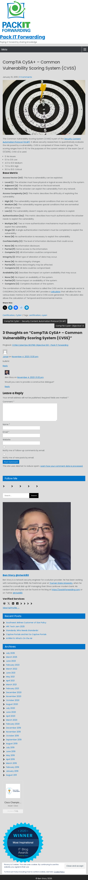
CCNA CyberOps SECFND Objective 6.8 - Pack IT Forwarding (40, 345)
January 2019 (12, 774)
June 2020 (11, 715)
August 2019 (11, 746)
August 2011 (11, 778)
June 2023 (11, 664)
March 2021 (11, 687)
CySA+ (19, 315)
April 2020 (10, 719)
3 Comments (25, 77)
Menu (4, 49)
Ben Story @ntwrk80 (16, 578)
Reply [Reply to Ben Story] (7, 386)
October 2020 (12, 703)
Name (6, 427)
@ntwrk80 (17, 596)
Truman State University (61, 586)
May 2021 (10, 680)
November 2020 (13, 699)
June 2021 (10, 676)
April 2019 (10, 762)
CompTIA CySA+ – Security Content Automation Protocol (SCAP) (35, 321)
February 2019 (12, 770)
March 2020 (11, 723)
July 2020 (10, 711)
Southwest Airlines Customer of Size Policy (26, 625)
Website (6, 442)
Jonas (5, 356)
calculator (56, 291)
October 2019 (12, 739)
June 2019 (10, 754)
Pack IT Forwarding (22, 37)
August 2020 (12, 707)
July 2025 (10, 656)
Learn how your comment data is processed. (61, 469)
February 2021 (12, 691)
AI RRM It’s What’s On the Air (19, 641)
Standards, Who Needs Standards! (22, 633)
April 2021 (10, 684)
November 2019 (13, 735)
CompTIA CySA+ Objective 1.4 (70, 325)
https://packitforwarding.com (66, 593)
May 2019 (10, 758)
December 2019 (13, 731)
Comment (8, 401)
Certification (9, 315)
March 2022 (11, 672)
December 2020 (13, 695)
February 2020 (13, 727)
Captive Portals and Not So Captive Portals (26, 637)
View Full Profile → (11, 611)
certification (35, 315)
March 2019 (11, 766)
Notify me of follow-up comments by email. (24, 453)
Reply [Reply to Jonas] (5, 365)
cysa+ (44, 315)
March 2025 (11, 660)
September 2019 (13, 743)
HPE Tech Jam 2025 (15, 629)
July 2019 (10, 750)
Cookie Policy (59, 872)
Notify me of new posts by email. (18, 461)
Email (6, 435)
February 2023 (12, 668)
